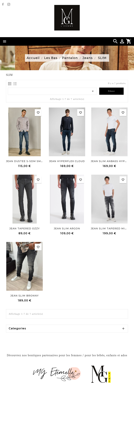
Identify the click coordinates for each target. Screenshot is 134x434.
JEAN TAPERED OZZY (24, 228)
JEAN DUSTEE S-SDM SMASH (26, 161)
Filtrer (111, 91)
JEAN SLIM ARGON (67, 228)
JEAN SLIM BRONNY (24, 295)
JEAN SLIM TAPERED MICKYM (112, 228)
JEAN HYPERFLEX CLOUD (67, 161)
